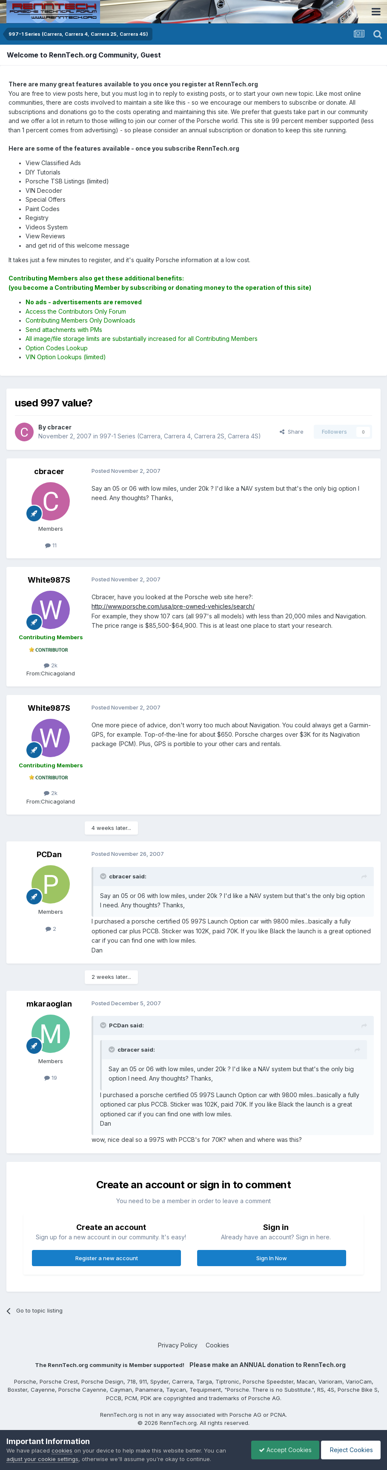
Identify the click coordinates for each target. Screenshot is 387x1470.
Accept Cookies (281, 1449)
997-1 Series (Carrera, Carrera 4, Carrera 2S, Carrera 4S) (180, 436)
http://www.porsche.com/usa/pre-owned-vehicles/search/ (173, 606)
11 (51, 545)
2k (50, 665)
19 (50, 1077)
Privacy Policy (178, 1345)
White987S (49, 579)
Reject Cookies (349, 1449)
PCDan (49, 854)
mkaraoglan (49, 1003)
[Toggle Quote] (104, 876)
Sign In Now (271, 1258)
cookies (62, 1450)
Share (292, 431)
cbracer (49, 471)
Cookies (217, 1345)
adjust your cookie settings (42, 1459)
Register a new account (106, 1258)
